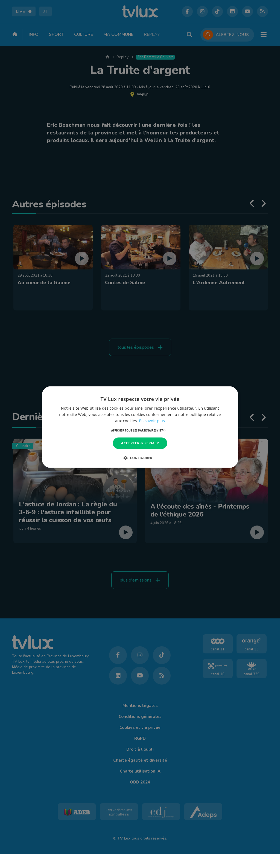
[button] (140, 430)
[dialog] (140, 427)
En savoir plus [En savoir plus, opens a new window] (152, 420)
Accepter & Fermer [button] (140, 443)
